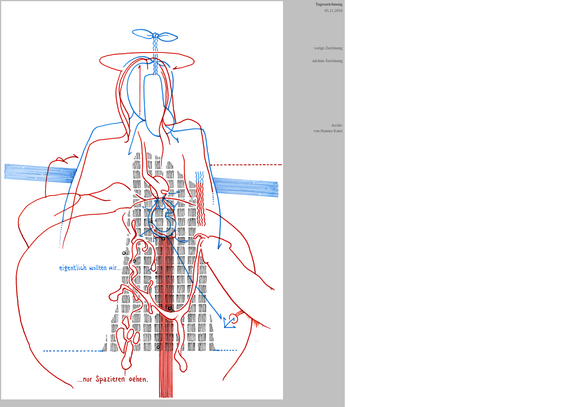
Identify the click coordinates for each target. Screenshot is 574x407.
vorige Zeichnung (328, 48)
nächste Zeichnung (327, 61)
